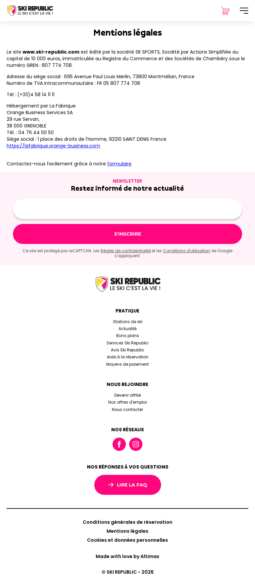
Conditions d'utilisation (186, 251)
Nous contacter (127, 409)
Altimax (149, 556)
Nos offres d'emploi (127, 402)
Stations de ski (127, 321)
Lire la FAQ (127, 485)
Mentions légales (127, 531)
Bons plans (127, 335)
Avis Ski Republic (127, 350)
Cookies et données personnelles (127, 540)
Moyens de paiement (127, 364)
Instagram (135, 444)
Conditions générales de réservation (127, 522)
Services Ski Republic (128, 343)
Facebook (119, 444)
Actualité (127, 328)
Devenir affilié (127, 395)
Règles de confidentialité (126, 251)
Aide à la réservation (127, 357)
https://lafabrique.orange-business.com (53, 145)
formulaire (119, 163)
